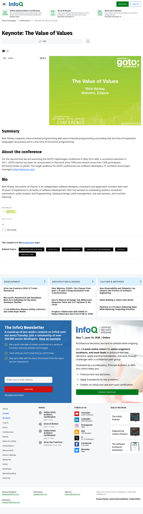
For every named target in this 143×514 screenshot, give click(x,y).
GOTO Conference (73, 249)
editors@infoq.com (72, 500)
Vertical (4, 51)
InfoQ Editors (9, 449)
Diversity (7, 482)
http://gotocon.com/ (25, 168)
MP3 (5, 58)
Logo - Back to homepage (17, 3)
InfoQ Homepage (10, 20)
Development (13, 282)
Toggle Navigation (5, 3)
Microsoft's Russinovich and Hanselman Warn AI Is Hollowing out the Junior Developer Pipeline (23, 301)
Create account (7, 419)
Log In (7, 426)
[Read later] (19, 41)
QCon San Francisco (53, 446)
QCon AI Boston (51, 428)
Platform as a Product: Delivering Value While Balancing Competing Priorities (119, 309)
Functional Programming (100, 249)
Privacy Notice (102, 505)
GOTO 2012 (53, 249)
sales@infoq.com (41, 500)
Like (10, 41)
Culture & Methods (113, 282)
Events (6, 440)
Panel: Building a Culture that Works (117, 301)
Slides (11, 58)
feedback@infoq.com (11, 500)
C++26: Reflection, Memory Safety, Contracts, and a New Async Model (26, 311)
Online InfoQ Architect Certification (50, 418)
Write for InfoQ (10, 445)
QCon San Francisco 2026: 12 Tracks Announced (21, 290)
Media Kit (8, 463)
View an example (50, 341)
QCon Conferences (9, 433)
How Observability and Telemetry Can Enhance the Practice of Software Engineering (118, 291)
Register (121, 3)
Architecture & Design (32, 249)
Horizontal (8, 51)
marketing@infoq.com (12, 508)
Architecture (29, 242)
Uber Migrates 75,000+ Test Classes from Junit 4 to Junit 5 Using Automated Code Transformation (72, 291)
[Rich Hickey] (5, 229)
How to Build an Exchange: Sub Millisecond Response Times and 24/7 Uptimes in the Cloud (73, 303)
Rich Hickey (12, 229)
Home (6, 412)
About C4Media (10, 459)
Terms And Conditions (118, 505)
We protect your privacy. (14, 397)
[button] (27, 392)
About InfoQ (9, 454)
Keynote (122, 249)
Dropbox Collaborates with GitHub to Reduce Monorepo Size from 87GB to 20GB (73, 314)
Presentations (26, 20)
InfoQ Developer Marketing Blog (10, 473)
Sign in (134, 3)
